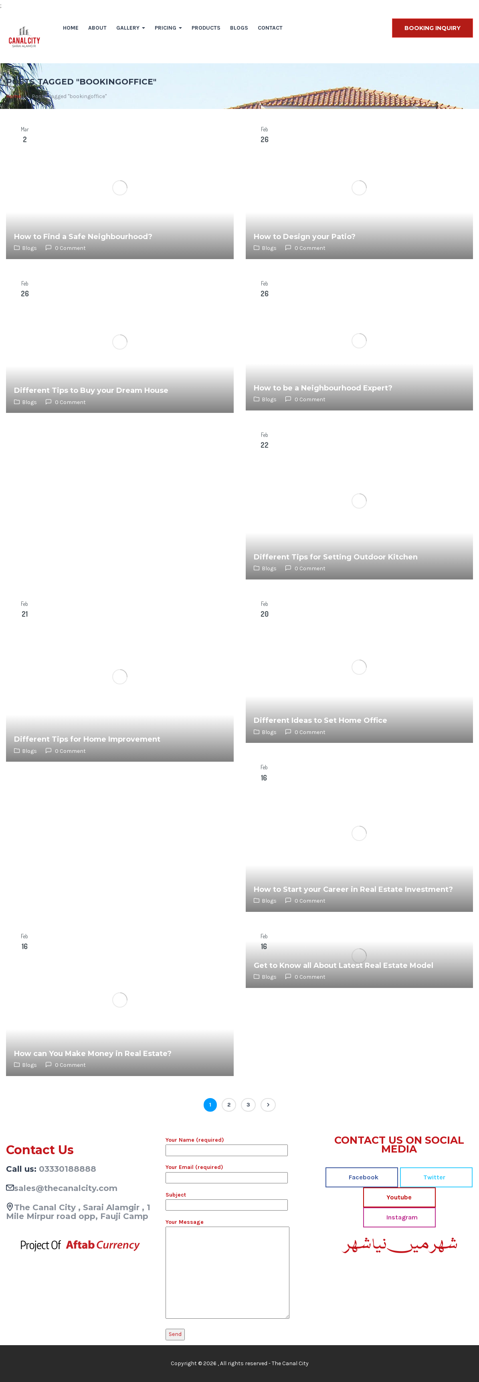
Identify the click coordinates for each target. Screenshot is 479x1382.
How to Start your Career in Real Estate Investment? (353, 889)
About (97, 27)
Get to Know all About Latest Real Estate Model (343, 965)
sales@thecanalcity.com (65, 1188)
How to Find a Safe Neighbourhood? (83, 236)
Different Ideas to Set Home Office (320, 720)
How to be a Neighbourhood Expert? (323, 388)
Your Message (227, 1269)
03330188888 (67, 1169)
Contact (270, 27)
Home (71, 27)
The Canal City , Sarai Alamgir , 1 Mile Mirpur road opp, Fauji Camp (78, 1212)
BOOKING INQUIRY (432, 28)
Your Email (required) (227, 1172)
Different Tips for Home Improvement (87, 739)
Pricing (168, 27)
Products (206, 27)
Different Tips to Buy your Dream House (91, 390)
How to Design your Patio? (305, 236)
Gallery (130, 27)
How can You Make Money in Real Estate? (93, 1053)
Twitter (433, 1177)
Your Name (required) (227, 1145)
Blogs (239, 27)
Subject (227, 1199)
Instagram (401, 1217)
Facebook (362, 1177)
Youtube (398, 1197)
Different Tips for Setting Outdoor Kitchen (336, 557)
